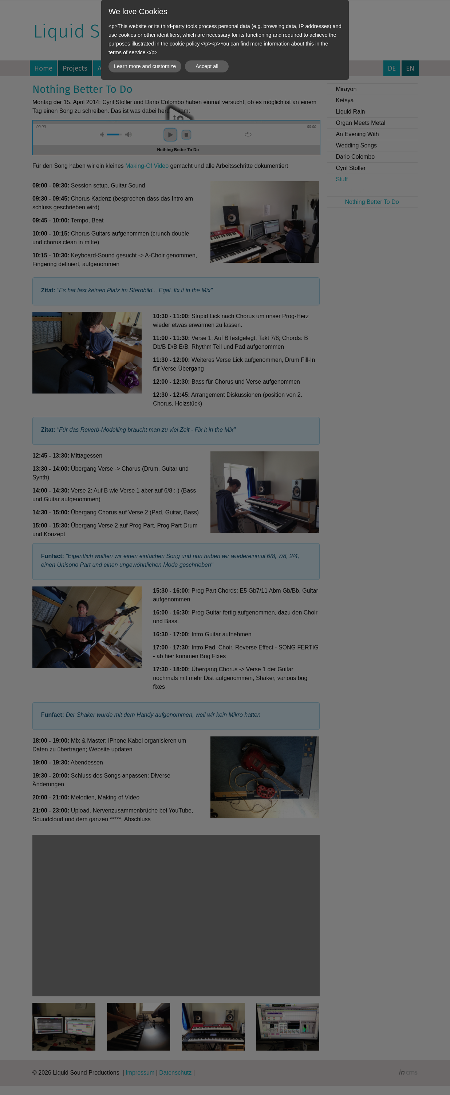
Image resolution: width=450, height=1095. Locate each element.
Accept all (207, 66)
